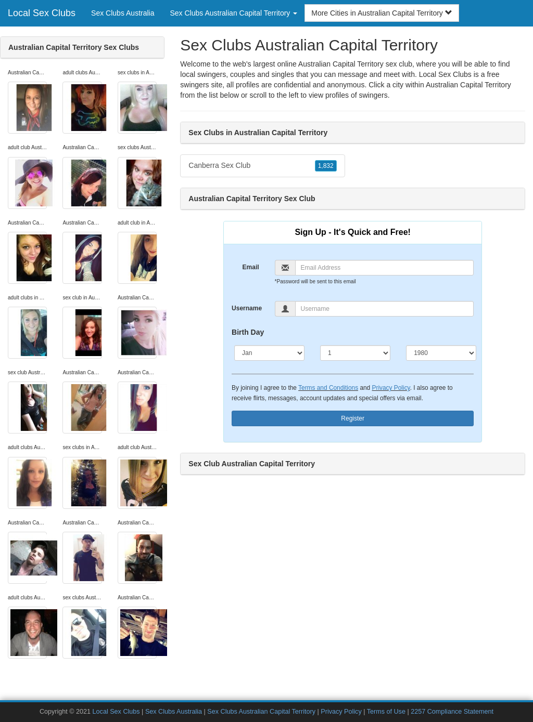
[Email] (384, 267)
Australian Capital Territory (468, 85)
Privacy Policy (391, 387)
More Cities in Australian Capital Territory (381, 13)
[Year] (441, 353)
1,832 (326, 165)
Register (352, 418)
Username (247, 308)
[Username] (384, 309)
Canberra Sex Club (262, 166)
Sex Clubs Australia (122, 13)
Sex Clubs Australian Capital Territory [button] (233, 13)
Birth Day (248, 332)
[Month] (269, 353)
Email (251, 267)
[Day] (355, 353)
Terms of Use (386, 711)
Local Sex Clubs (41, 13)
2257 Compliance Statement (452, 711)
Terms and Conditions (328, 387)
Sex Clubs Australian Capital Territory (261, 711)
